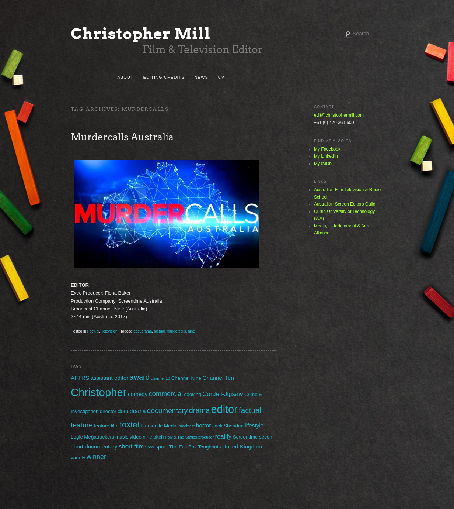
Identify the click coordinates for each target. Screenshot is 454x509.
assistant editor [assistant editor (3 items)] (109, 378)
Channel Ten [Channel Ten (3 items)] (218, 378)
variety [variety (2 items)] (78, 457)
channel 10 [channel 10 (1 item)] (160, 378)
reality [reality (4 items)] (223, 436)
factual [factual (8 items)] (250, 410)
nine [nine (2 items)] (147, 437)
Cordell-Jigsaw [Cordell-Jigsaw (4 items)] (222, 394)
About (125, 77)
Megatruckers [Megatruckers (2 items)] (99, 437)
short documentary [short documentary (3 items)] (94, 446)
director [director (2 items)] (108, 411)
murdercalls (176, 331)
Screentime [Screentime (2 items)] (245, 437)
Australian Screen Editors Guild (345, 204)
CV (221, 77)
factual (159, 331)
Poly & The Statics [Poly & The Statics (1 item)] (181, 437)
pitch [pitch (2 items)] (158, 437)
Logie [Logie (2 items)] (77, 437)
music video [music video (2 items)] (128, 437)
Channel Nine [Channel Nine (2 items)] (186, 378)
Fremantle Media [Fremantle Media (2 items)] (159, 426)
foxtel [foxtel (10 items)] (129, 424)
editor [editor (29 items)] (224, 409)
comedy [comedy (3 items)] (138, 394)
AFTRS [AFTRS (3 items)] (80, 378)
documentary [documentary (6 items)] (167, 411)
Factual (93, 331)
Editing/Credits (163, 77)
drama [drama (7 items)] (199, 410)
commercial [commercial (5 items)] (166, 394)
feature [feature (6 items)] (82, 425)
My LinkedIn (326, 156)
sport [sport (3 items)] (161, 446)
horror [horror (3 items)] (203, 425)
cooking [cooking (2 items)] (192, 394)
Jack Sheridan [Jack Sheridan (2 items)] (228, 426)
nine (191, 331)
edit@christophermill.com (339, 115)
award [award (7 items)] (140, 377)
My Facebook (327, 149)
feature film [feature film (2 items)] (106, 426)
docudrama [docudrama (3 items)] (132, 411)
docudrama (142, 331)
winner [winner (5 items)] (96, 457)
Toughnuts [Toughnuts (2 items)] (209, 447)
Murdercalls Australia (122, 136)
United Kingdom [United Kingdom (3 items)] (242, 446)
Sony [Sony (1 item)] (149, 447)
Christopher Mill (141, 34)
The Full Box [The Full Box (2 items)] (182, 447)
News (201, 77)
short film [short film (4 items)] (131, 446)
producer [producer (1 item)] (206, 437)
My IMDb (323, 163)
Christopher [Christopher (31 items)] (99, 392)
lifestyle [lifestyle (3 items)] (254, 425)
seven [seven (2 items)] (265, 437)
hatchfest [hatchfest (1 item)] (187, 426)
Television (109, 331)
